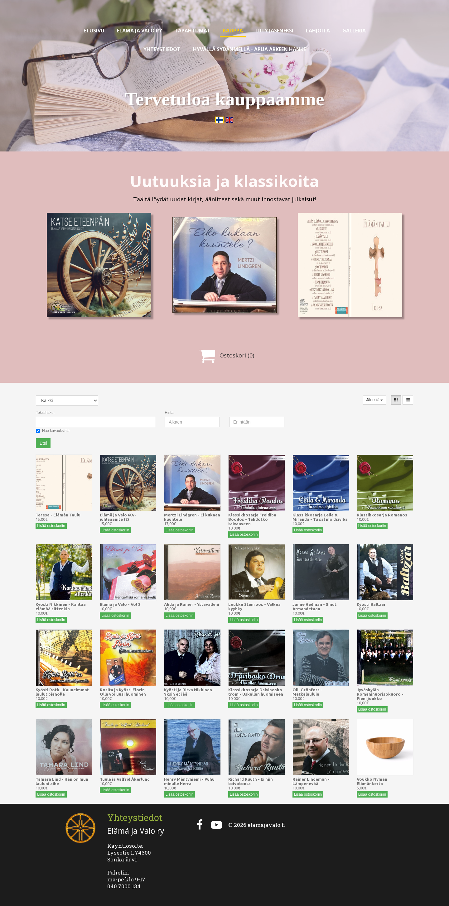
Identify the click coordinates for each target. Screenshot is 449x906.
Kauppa (233, 30)
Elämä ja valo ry (139, 30)
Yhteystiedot (162, 49)
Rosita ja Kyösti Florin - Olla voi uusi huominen (123, 692)
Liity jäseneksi (274, 30)
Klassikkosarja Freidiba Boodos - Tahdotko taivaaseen (252, 519)
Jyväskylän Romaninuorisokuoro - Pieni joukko (380, 694)
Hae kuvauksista (53, 431)
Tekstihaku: (45, 412)
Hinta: (169, 412)
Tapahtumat (192, 30)
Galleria (354, 30)
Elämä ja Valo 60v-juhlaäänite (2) (118, 517)
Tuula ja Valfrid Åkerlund (125, 779)
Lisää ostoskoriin (51, 526)
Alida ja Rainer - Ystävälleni (191, 604)
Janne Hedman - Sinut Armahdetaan (314, 606)
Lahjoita (318, 30)
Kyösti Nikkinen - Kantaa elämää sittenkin (61, 606)
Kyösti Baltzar (371, 604)
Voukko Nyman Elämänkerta (372, 781)
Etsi (43, 443)
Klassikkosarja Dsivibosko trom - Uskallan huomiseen (255, 692)
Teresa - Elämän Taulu (58, 515)
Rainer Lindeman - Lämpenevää (311, 781)
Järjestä (374, 400)
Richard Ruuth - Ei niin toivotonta (250, 781)
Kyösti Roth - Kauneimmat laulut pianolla (62, 692)
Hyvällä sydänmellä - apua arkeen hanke (249, 49)
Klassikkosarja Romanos (382, 515)
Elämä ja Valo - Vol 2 (120, 604)
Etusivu (94, 30)
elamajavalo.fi (266, 824)
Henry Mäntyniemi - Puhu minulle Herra (189, 781)
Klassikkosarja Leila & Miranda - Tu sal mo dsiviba (320, 517)
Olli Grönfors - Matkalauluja (307, 692)
